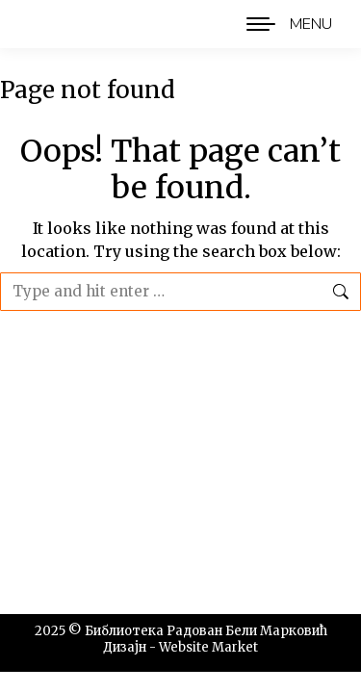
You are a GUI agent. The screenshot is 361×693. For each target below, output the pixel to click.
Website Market (208, 647)
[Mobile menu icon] (284, 24)
